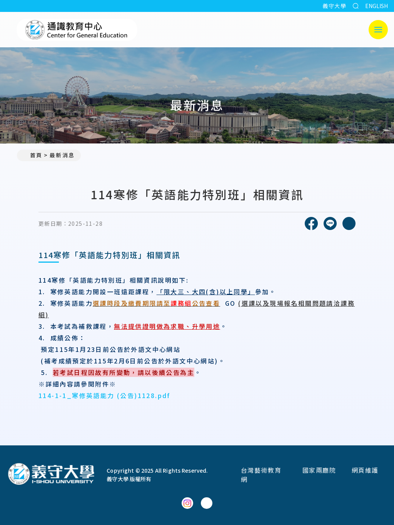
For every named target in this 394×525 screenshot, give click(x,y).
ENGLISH (376, 6)
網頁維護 (365, 470)
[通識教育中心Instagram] (187, 503)
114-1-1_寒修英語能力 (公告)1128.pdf (104, 395)
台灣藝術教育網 (261, 474)
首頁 (32, 155)
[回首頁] (51, 475)
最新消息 (62, 155)
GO (230, 303)
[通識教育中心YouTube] (206, 503)
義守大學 (334, 6)
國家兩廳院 (319, 470)
